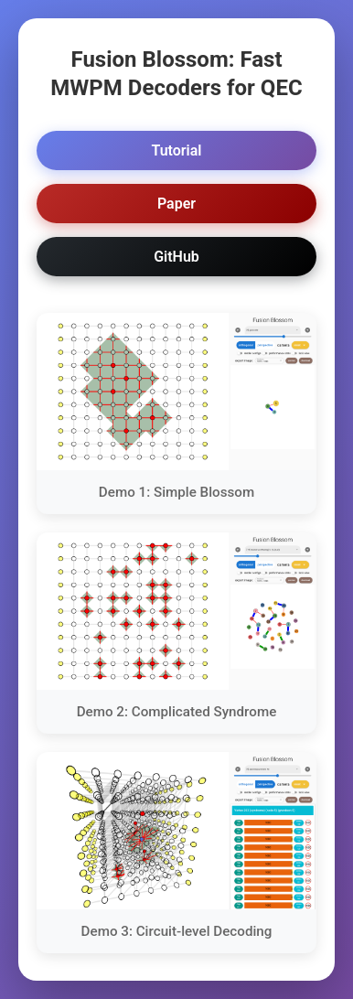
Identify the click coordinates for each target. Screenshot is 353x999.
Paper (176, 203)
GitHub (176, 256)
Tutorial (176, 150)
